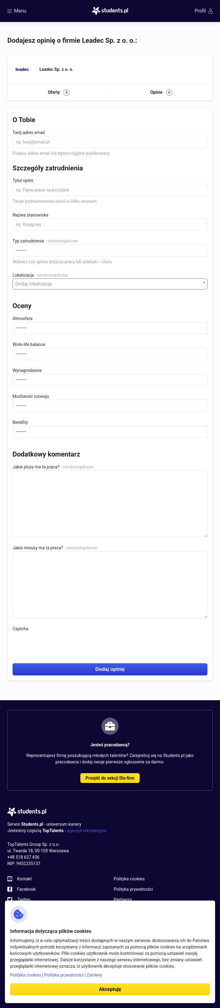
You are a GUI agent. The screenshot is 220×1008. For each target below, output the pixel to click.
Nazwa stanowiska (30, 215)
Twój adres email (29, 132)
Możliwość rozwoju (31, 396)
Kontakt (24, 878)
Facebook (26, 889)
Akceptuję (110, 989)
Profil (204, 11)
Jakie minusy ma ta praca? (38, 547)
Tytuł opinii (23, 180)
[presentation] (59, 644)
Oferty (59, 92)
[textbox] (110, 284)
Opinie (161, 92)
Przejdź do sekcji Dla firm (110, 778)
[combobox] (110, 283)
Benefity (20, 422)
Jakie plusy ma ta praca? (36, 466)
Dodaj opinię (110, 669)
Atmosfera (22, 318)
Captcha (20, 628)
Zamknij (94, 975)
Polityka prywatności (133, 889)
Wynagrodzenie (27, 370)
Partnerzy (123, 899)
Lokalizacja (23, 275)
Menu (16, 11)
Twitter (23, 899)
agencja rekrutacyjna (86, 830)
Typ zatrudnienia (28, 240)
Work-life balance (29, 344)
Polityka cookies (129, 878)
